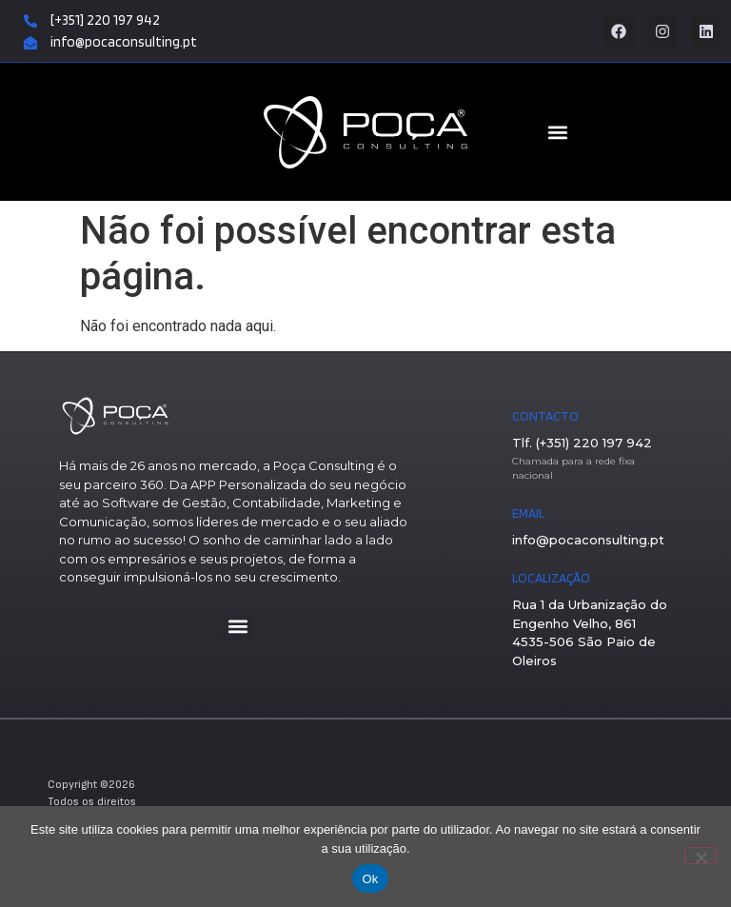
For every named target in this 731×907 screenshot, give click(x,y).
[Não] (700, 855)
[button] (237, 625)
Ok (370, 879)
